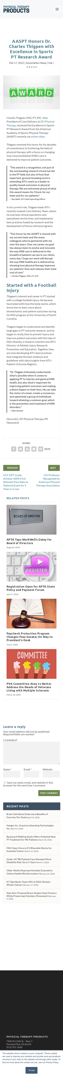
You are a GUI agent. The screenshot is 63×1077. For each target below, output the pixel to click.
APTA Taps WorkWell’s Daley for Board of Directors (29, 541)
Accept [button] (31, 1070)
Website (47, 769)
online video (38, 136)
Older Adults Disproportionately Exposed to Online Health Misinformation (30, 872)
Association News (36, 62)
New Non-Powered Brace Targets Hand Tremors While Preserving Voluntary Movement (32, 894)
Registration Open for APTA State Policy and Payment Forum (31, 588)
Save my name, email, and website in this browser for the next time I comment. (28, 784)
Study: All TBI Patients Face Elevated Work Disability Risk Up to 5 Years (29, 861)
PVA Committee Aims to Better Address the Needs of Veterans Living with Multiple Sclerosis (29, 687)
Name (7, 769)
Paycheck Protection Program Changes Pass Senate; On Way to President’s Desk (30, 637)
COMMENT (10, 740)
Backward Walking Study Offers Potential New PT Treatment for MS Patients (31, 838)
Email (28, 769)
